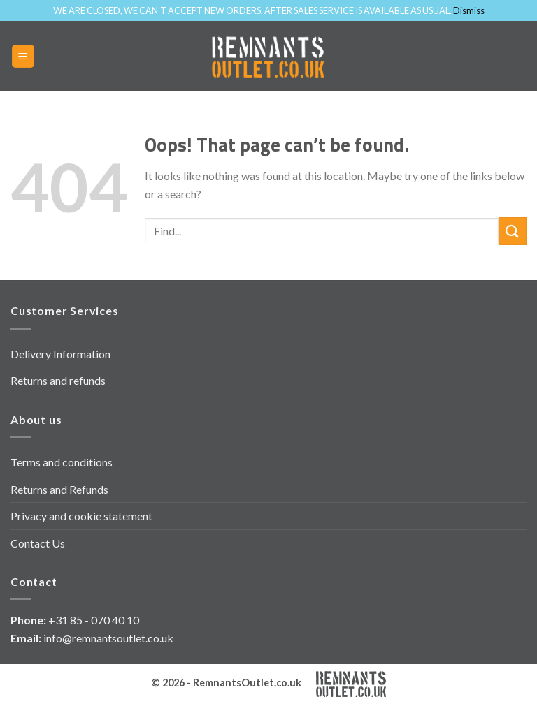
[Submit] (513, 230)
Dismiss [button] (469, 10)
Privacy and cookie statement (81, 515)
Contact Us (37, 543)
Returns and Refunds (59, 489)
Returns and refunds (58, 380)
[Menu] (23, 56)
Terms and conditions (61, 462)
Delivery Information (60, 353)
